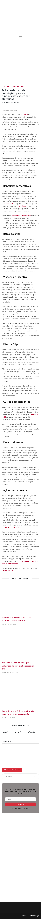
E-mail (18, 732)
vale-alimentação (9, 203)
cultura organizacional (10, 527)
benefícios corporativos (21, 215)
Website (31, 732)
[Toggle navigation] (21, 37)
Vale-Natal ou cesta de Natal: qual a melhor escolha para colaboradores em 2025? (18, 666)
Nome (5, 732)
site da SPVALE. (8, 571)
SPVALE (6, 102)
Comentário (7, 741)
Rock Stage (35, 916)
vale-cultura (21, 206)
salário (25, 115)
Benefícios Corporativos (13, 86)
